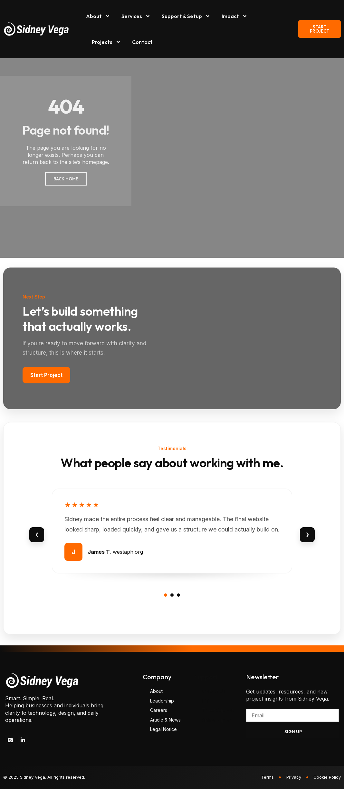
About (98, 16)
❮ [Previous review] (37, 534)
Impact (234, 16)
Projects (106, 42)
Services (135, 16)
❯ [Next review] (307, 534)
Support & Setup (186, 16)
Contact (142, 42)
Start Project (46, 375)
